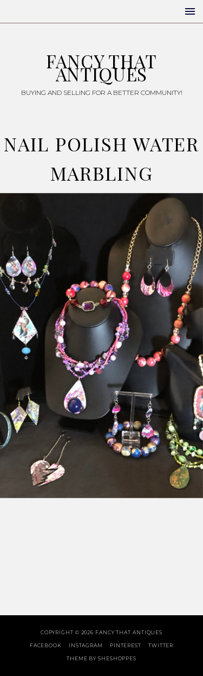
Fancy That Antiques (101, 67)
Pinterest (125, 645)
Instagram (86, 645)
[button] (190, 11)
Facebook (46, 645)
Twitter (160, 645)
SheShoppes (117, 658)
